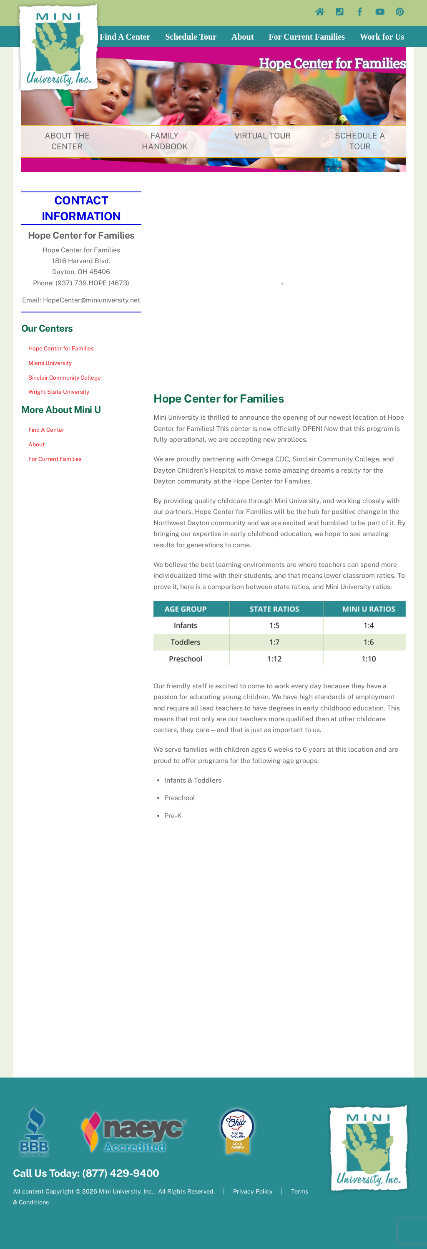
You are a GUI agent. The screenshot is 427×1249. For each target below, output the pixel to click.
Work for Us (382, 36)
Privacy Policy (253, 1191)
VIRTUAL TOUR (262, 136)
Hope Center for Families (61, 348)
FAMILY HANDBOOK (164, 141)
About (242, 36)
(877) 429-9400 (120, 1173)
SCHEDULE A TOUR (359, 141)
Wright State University (58, 391)
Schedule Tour (190, 36)
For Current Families (307, 36)
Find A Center (125, 36)
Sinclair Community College (64, 377)
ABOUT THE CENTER (67, 141)
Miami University (50, 363)
